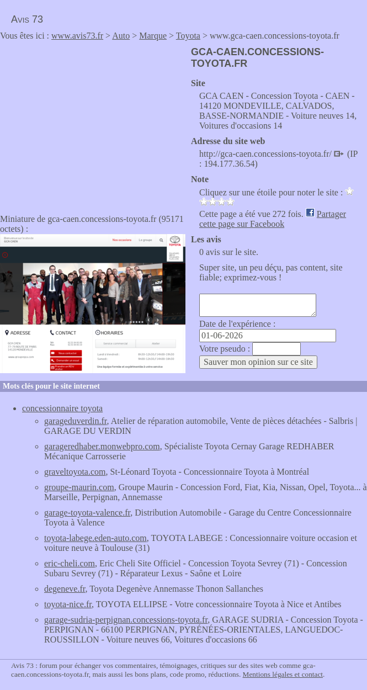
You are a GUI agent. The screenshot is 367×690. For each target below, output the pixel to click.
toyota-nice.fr (68, 604)
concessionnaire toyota (62, 408)
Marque (153, 35)
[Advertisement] (92, 123)
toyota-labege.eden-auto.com (95, 538)
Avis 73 (27, 19)
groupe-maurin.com (79, 487)
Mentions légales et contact (283, 674)
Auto (121, 35)
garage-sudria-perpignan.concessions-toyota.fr (126, 619)
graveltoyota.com (75, 471)
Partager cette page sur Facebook (272, 219)
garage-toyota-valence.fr (87, 512)
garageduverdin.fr (75, 421)
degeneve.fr (64, 588)
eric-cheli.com (69, 563)
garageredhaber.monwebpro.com (102, 446)
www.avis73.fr (77, 35)
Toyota (188, 35)
